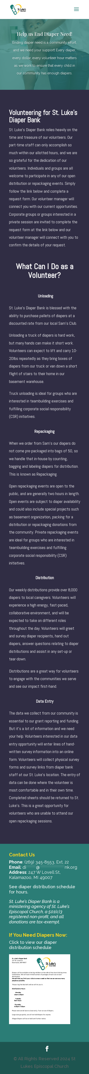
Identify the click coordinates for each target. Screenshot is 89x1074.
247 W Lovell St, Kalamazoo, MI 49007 (35, 875)
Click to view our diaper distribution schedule (33, 945)
